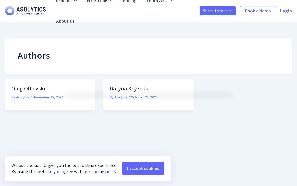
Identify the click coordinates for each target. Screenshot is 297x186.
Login (286, 11)
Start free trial (218, 11)
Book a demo (258, 11)
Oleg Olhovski (28, 88)
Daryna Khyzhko (130, 88)
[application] (75, 11)
